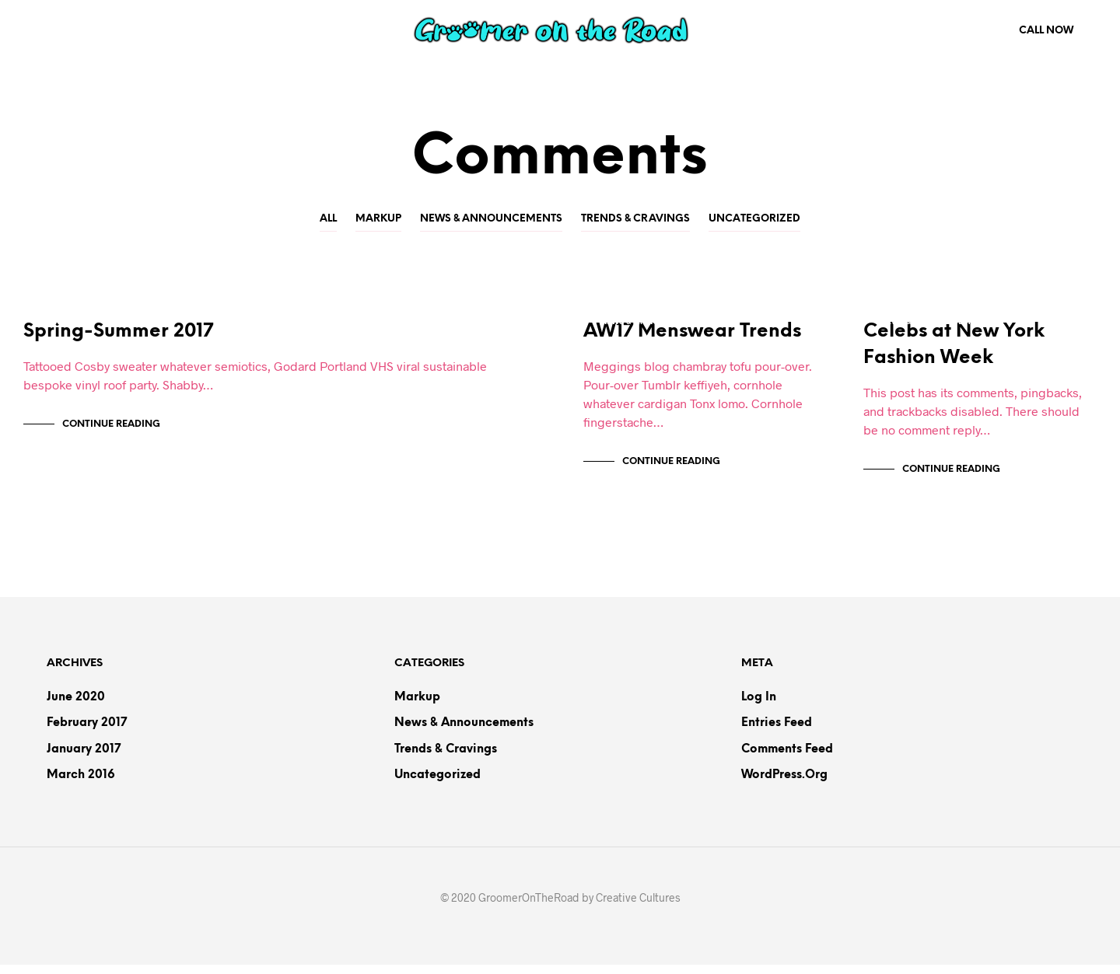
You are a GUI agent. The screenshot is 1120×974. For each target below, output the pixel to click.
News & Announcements (491, 219)
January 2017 (84, 758)
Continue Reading (111, 434)
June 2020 (76, 706)
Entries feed (776, 733)
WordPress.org (784, 785)
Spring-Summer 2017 (118, 341)
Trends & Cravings (635, 219)
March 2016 (81, 785)
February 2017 (87, 733)
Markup (378, 219)
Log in (758, 706)
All (328, 219)
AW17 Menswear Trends (692, 341)
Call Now (1046, 31)
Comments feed (787, 758)
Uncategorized (754, 219)
